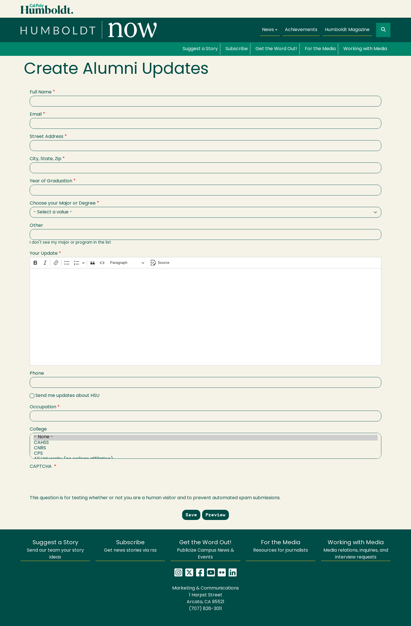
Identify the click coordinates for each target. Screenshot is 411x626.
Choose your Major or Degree (63, 203)
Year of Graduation (51, 181)
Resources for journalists (280, 546)
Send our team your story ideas (55, 550)
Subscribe (236, 49)
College (38, 429)
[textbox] (205, 317)
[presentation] (73, 483)
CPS (205, 454)
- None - (205, 437)
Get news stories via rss (130, 546)
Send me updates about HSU (67, 395)
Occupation (43, 407)
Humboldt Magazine (347, 30)
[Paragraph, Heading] (127, 262)
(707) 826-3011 (205, 609)
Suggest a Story (200, 49)
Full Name (41, 92)
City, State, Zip (45, 159)
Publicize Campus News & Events (205, 550)
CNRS (205, 448)
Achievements (301, 30)
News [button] (268, 30)
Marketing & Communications (205, 588)
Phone (37, 373)
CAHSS (205, 443)
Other (36, 225)
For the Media (320, 49)
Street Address (46, 136)
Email (36, 114)
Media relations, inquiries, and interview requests (355, 550)
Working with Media (365, 49)
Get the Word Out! (276, 49)
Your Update (44, 253)
